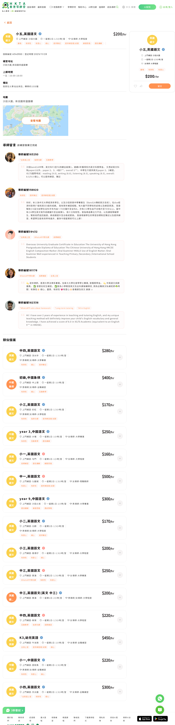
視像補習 (54, 719)
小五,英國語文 (26, 34)
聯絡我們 (76, 719)
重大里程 (43, 719)
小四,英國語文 (30, 687)
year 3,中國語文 (32, 432)
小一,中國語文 (30, 660)
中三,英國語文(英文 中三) (38, 593)
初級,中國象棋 (30, 378)
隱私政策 (102, 719)
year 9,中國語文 (32, 499)
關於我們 (10, 719)
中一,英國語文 (30, 476)
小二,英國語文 (30, 521)
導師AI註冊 (127, 719)
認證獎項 (32, 719)
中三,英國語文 (30, 570)
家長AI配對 (114, 719)
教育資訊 (21, 719)
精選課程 (65, 719)
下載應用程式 (89, 719)
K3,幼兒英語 (28, 638)
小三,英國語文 (30, 405)
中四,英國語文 (30, 350)
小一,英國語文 (30, 454)
